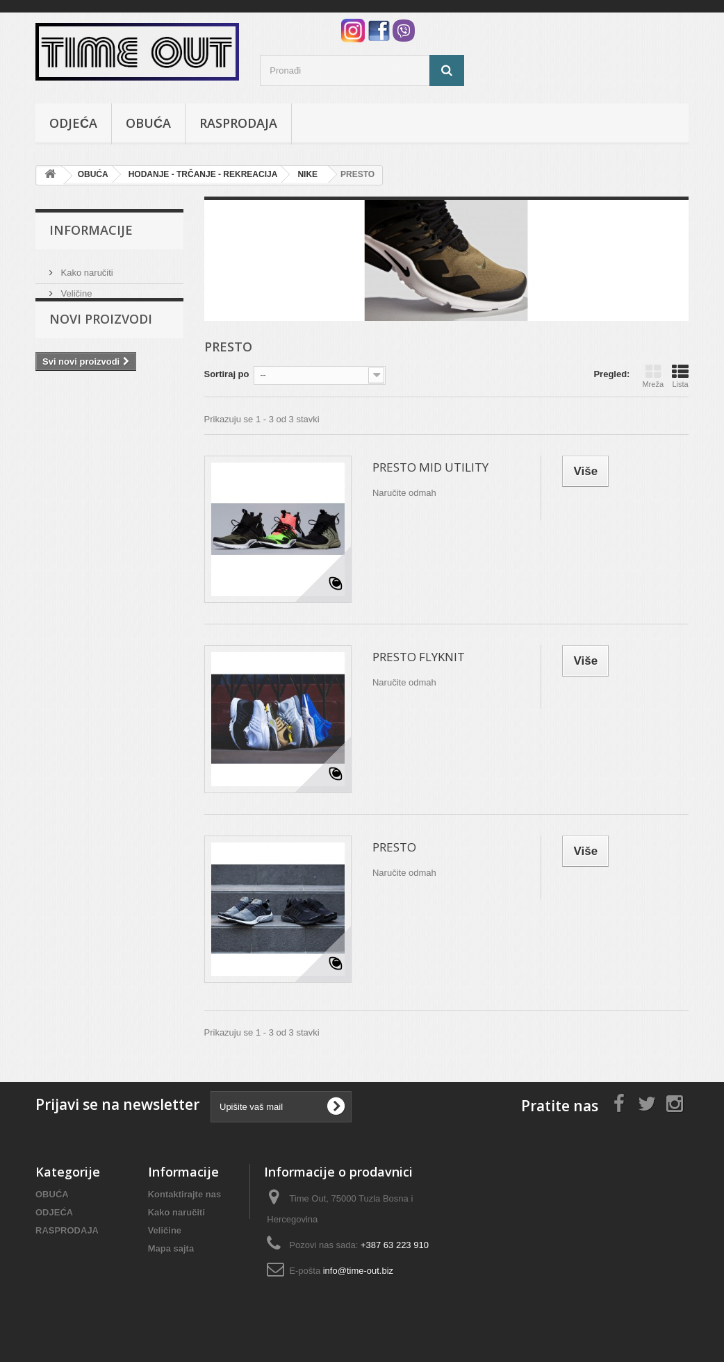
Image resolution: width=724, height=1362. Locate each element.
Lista (680, 375)
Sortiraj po (226, 374)
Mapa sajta (171, 1248)
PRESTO (394, 847)
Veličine (75, 288)
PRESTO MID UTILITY (430, 467)
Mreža (653, 375)
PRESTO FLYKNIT (418, 657)
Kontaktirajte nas (184, 1194)
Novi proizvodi (100, 340)
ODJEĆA (73, 123)
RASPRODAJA (238, 123)
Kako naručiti (85, 267)
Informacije (91, 230)
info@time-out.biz (358, 1270)
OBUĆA (148, 123)
